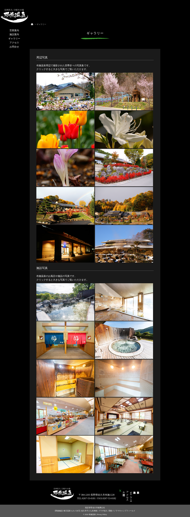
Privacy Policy (102, 514)
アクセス (14, 42)
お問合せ (14, 46)
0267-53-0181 (89, 498)
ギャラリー (14, 38)
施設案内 (14, 34)
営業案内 (14, 30)
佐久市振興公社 (98, 508)
